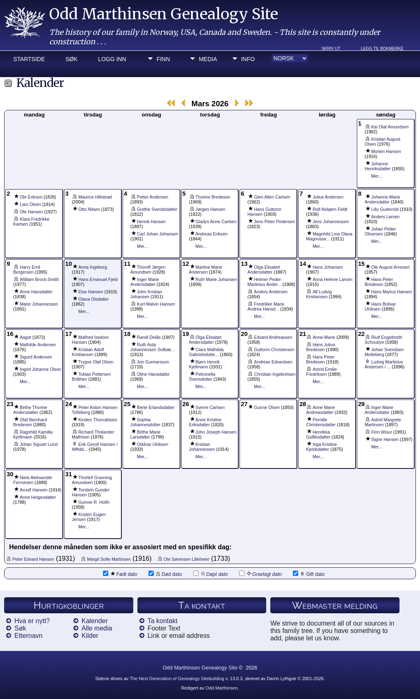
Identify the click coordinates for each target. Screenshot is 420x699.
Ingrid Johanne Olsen (40, 369)
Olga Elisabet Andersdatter (263, 269)
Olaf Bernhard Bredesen (30, 422)
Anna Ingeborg (92, 267)
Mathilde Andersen (38, 344)
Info (248, 59)
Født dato (120, 574)
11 (127, 263)
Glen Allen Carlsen (272, 196)
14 (302, 263)
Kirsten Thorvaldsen (97, 419)
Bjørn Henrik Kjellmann (204, 364)
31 (68, 474)
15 (361, 263)
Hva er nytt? (32, 620)
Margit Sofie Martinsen (109, 559)
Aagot (25, 337)
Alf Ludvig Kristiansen (319, 294)
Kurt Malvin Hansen (156, 304)
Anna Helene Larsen (332, 279)
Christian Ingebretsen (274, 374)
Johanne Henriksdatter (377, 166)
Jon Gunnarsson (153, 361)
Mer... (376, 176)
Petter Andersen (152, 196)
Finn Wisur (381, 431)
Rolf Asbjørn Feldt (330, 209)
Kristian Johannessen (202, 447)
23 (10, 404)
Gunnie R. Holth (94, 502)
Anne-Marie (324, 337)
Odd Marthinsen (221, 687)
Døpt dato (210, 574)
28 (302, 404)
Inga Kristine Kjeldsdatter (321, 447)
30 (10, 474)
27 (244, 404)
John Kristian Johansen (146, 294)
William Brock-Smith (39, 279)
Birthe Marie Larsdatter (145, 434)
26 (186, 404)
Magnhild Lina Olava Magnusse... (329, 236)
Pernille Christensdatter (321, 422)
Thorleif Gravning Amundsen (92, 480)
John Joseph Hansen (216, 431)
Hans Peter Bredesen (379, 282)
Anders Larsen (385, 216)
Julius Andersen (328, 196)
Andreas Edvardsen (273, 361)
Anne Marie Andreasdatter (320, 410)
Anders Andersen (271, 291)
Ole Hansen (31, 211)
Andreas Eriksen (212, 233)
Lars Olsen (30, 204)
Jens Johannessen (331, 221)
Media (208, 59)
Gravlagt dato (260, 574)
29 (361, 404)
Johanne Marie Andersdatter (382, 199)
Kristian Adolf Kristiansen (88, 352)
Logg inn (112, 59)
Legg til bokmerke (382, 48)
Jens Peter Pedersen (274, 221)
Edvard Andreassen (273, 337)
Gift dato (308, 574)
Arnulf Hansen (34, 489)
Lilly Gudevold (385, 209)
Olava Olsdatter (93, 299)
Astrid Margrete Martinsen (383, 422)
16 (10, 334)
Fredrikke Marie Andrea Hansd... (265, 306)
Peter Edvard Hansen (33, 559)
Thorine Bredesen (213, 196)
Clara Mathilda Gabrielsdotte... (206, 352)
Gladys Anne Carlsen (216, 221)
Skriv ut (331, 48)
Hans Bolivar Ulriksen (380, 306)
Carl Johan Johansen (157, 233)
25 (127, 404)
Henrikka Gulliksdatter (318, 434)
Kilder (90, 635)
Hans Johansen (328, 267)
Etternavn (28, 635)
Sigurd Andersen (36, 356)
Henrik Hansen (151, 221)
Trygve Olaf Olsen (95, 361)
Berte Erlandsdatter (156, 407)
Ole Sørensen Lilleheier (186, 559)
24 (68, 404)
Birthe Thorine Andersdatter (30, 410)
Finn (163, 59)
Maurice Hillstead (95, 196)
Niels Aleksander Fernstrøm (32, 480)
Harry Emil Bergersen (26, 269)
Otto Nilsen (89, 209)
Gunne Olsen (267, 407)
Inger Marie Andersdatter (144, 282)
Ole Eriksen (31, 196)
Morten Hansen (386, 151)
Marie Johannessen (39, 304)
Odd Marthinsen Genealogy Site (163, 14)
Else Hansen (90, 291)
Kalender (95, 620)
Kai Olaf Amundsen (390, 126)
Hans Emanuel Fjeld (98, 279)
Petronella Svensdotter (202, 376)
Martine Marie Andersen (205, 269)
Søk (72, 59)
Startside (29, 59)
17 (68, 334)
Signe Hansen (385, 439)
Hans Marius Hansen (391, 291)
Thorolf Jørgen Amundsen (147, 269)
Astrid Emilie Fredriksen (321, 372)
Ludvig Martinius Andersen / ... (384, 364)
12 (186, 263)
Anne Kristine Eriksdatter (205, 422)
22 (361, 334)
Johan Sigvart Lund (38, 444)
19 (186, 334)
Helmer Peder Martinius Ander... (264, 282)
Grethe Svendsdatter (157, 209)
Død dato (165, 574)
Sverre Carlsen (210, 407)
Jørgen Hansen (211, 209)
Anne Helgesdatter (38, 497)
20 (244, 334)
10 (68, 263)
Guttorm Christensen (274, 349)
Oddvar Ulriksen (152, 444)
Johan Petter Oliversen (380, 231)
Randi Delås (149, 337)
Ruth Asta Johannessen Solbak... (152, 347)
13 (244, 263)
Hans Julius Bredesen (320, 347)
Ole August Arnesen (390, 267)
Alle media (97, 628)
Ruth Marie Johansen (216, 279)
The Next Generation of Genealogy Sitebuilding (177, 678)
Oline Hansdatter (153, 374)
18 (127, 334)
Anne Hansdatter (36, 291)
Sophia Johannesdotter (145, 422)
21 (302, 334)
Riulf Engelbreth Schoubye (383, 340)
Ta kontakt (163, 620)
